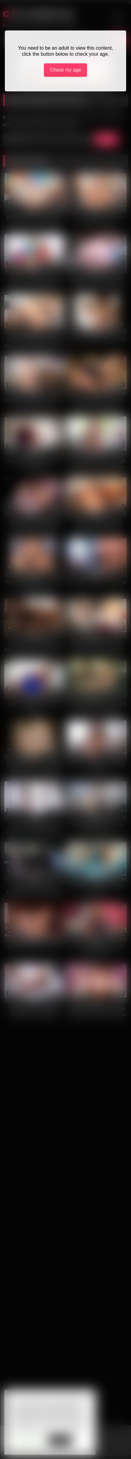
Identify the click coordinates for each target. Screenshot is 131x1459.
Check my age (65, 69)
